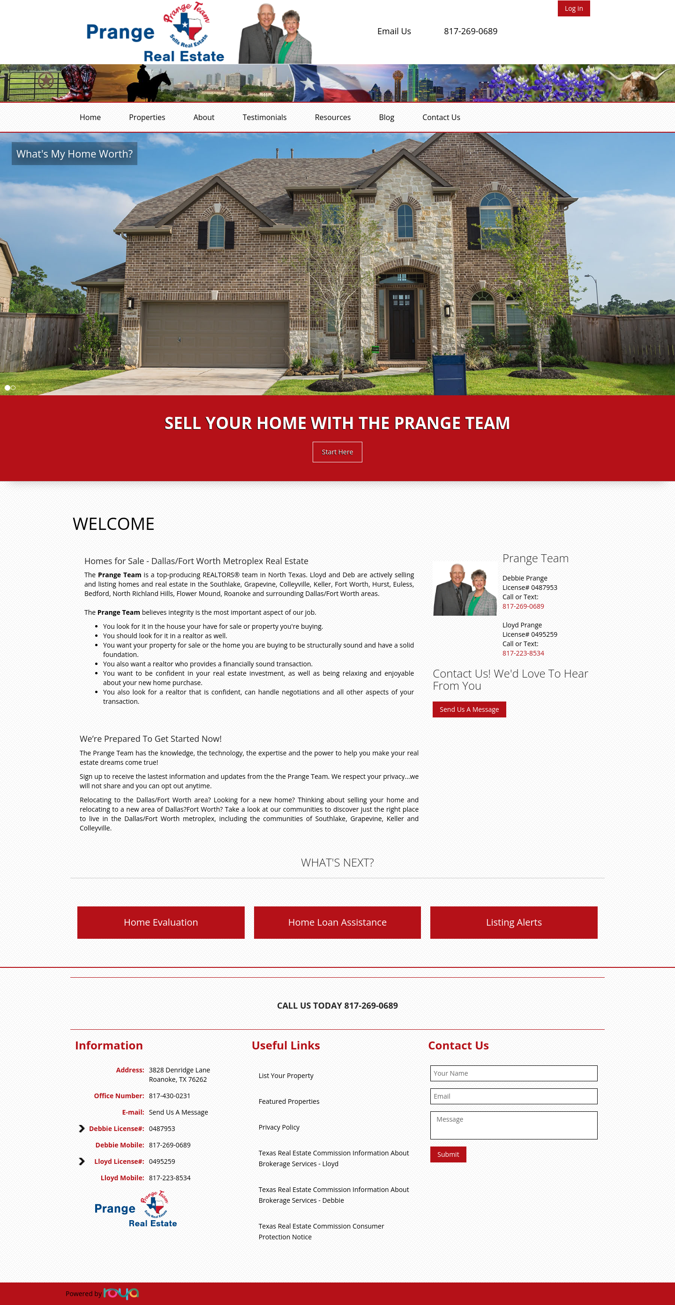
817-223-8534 (523, 653)
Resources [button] (333, 117)
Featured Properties (289, 1101)
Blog (386, 117)
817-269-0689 (471, 31)
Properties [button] (147, 117)
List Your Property (286, 1075)
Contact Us (441, 117)
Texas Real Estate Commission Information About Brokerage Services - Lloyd (334, 1158)
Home (90, 117)
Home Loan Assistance (337, 922)
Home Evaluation (161, 922)
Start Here (337, 451)
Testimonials (265, 117)
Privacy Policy (279, 1127)
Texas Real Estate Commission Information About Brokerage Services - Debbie (334, 1195)
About (204, 117)
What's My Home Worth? (74, 153)
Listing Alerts (514, 922)
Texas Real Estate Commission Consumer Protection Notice (321, 1231)
